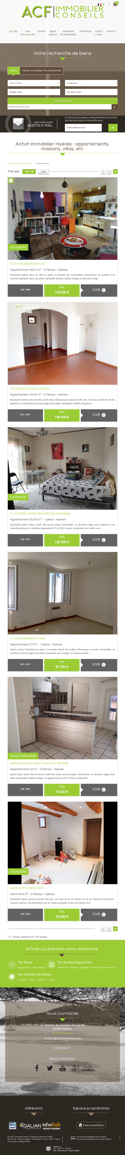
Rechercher (62, 101)
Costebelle (85, 967)
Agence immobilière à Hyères (19, 163)
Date (43, 171)
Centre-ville (63, 967)
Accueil (13, 31)
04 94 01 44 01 (62, 1033)
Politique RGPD (24, 1141)
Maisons (42, 967)
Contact (111, 31)
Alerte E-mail (99, 33)
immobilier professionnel (68, 33)
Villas (34, 967)
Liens (46, 1139)
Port (114, 967)
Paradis (94, 967)
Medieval (74, 967)
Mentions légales (23, 1139)
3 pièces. (32, 979)
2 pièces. (22, 979)
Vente (13, 70)
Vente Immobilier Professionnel (41, 70)
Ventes (42, 31)
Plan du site (11, 1139)
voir (99, 290)
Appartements (24, 967)
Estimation (85, 31)
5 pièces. (51, 979)
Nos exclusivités (28, 33)
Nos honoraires (36, 1139)
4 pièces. (41, 979)
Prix (30, 172)
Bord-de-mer (105, 967)
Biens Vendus (53, 33)
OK (112, 127)
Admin (51, 1139)
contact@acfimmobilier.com (63, 1038)
